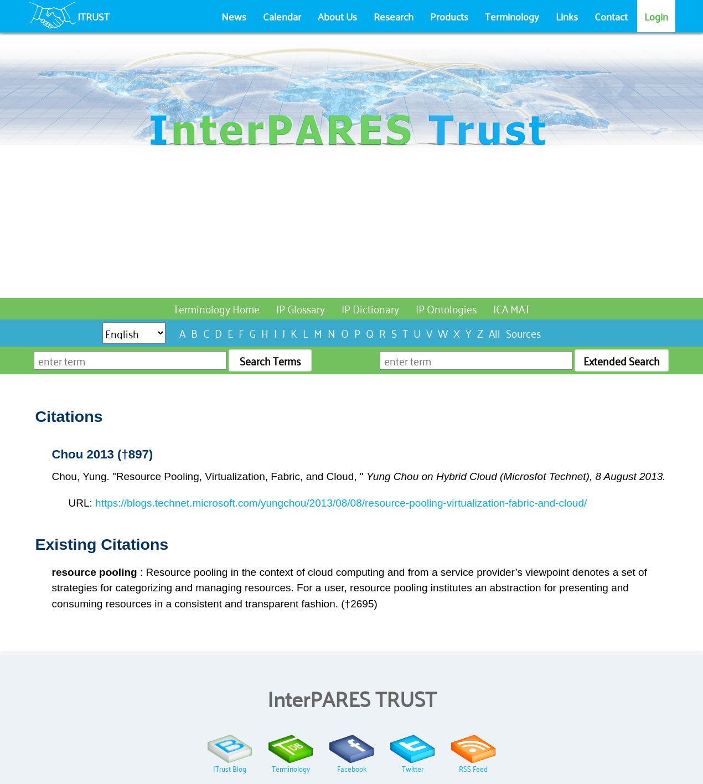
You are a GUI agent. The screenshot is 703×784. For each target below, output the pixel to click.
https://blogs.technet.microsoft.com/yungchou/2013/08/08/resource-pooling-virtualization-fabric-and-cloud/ (341, 503)
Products (449, 16)
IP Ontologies (446, 308)
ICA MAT (511, 308)
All (494, 332)
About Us (337, 16)
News (233, 16)
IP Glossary (300, 308)
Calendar (282, 16)
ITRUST (93, 16)
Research (393, 16)
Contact (611, 16)
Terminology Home (216, 308)
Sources (523, 332)
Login (656, 16)
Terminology (512, 16)
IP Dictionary (370, 308)
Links (567, 16)
